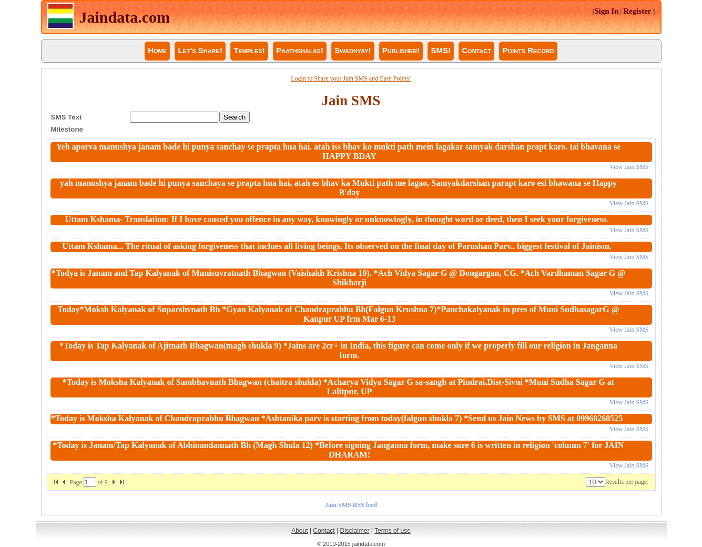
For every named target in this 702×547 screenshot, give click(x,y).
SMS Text (66, 117)
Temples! (248, 50)
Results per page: (627, 481)
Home (157, 50)
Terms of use (392, 530)
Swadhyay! (352, 50)
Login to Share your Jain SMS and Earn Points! (351, 78)
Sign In (606, 11)
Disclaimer (355, 530)
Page (77, 482)
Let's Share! (200, 50)
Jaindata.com (124, 17)
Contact (476, 50)
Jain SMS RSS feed (351, 505)
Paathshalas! (299, 50)
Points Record (528, 50)
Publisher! (401, 50)
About (299, 530)
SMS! (441, 50)
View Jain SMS (629, 167)
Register (637, 11)
